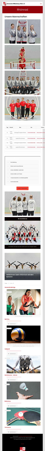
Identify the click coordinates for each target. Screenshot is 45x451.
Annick (38, 138)
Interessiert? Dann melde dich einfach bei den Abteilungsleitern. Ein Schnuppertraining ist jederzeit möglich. (22, 438)
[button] (22, 156)
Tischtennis (8, 427)
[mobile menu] (41, 4)
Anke (38, 132)
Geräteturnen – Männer (11, 375)
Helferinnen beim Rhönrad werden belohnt (19, 276)
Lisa (44, 132)
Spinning (7, 319)
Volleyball (7, 349)
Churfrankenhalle (31, 132)
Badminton (8, 401)
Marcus (41, 132)
